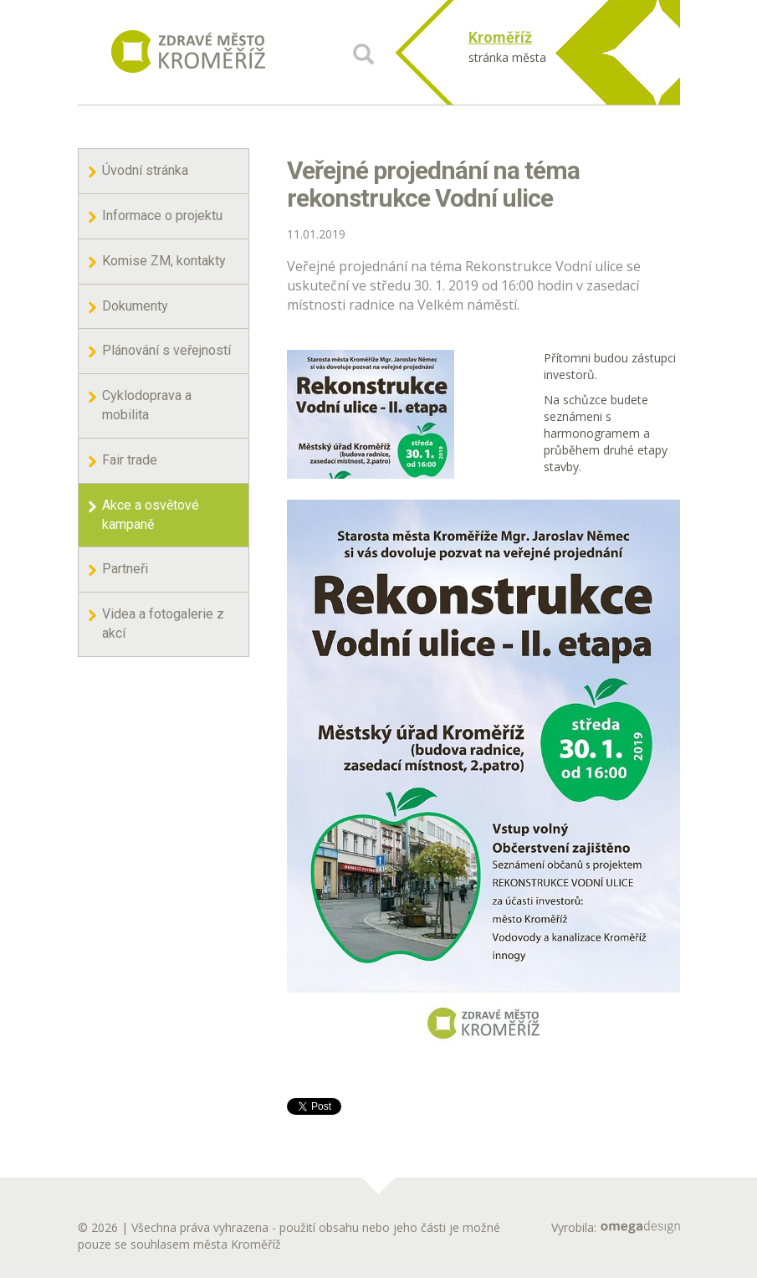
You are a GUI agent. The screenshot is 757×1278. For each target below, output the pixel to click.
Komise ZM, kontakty (164, 261)
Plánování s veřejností (166, 350)
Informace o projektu (162, 215)
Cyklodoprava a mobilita (147, 405)
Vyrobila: (615, 1227)
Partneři (125, 569)
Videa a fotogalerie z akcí (163, 623)
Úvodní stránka (145, 170)
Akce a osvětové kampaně (150, 514)
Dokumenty (135, 306)
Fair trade (129, 460)
